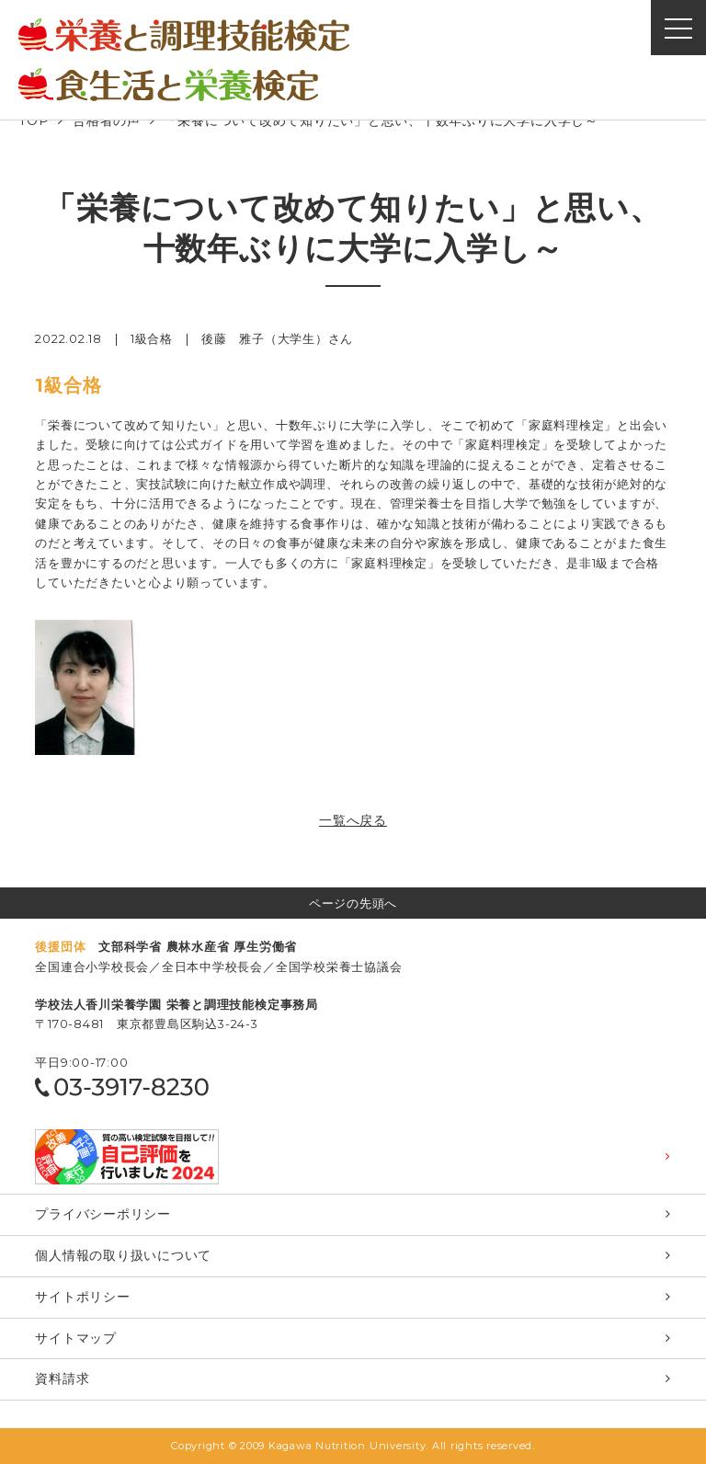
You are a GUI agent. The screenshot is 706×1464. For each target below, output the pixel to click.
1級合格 (152, 339)
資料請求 (62, 1378)
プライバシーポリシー (103, 1214)
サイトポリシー (82, 1296)
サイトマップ (76, 1338)
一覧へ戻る (353, 820)
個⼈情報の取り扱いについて (123, 1255)
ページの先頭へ (353, 903)
